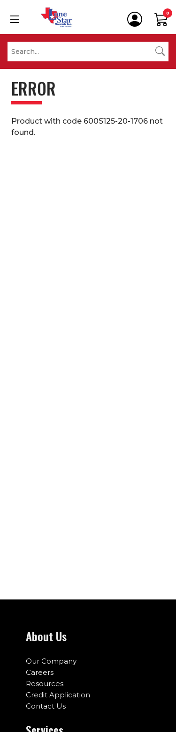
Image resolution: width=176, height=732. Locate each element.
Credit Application (58, 694)
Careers (40, 672)
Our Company (51, 661)
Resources (44, 683)
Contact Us (46, 706)
